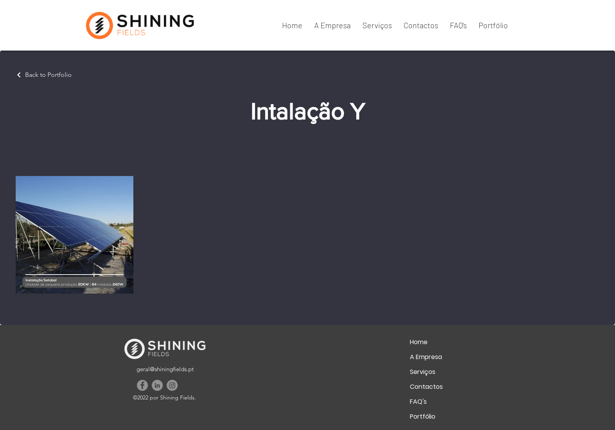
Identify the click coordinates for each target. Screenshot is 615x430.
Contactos (426, 386)
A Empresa (426, 356)
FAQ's (418, 401)
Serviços (422, 371)
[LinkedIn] (157, 385)
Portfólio (422, 416)
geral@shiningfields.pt (165, 369)
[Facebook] (142, 385)
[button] (332, 25)
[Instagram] (172, 385)
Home (419, 342)
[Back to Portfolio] (44, 74)
